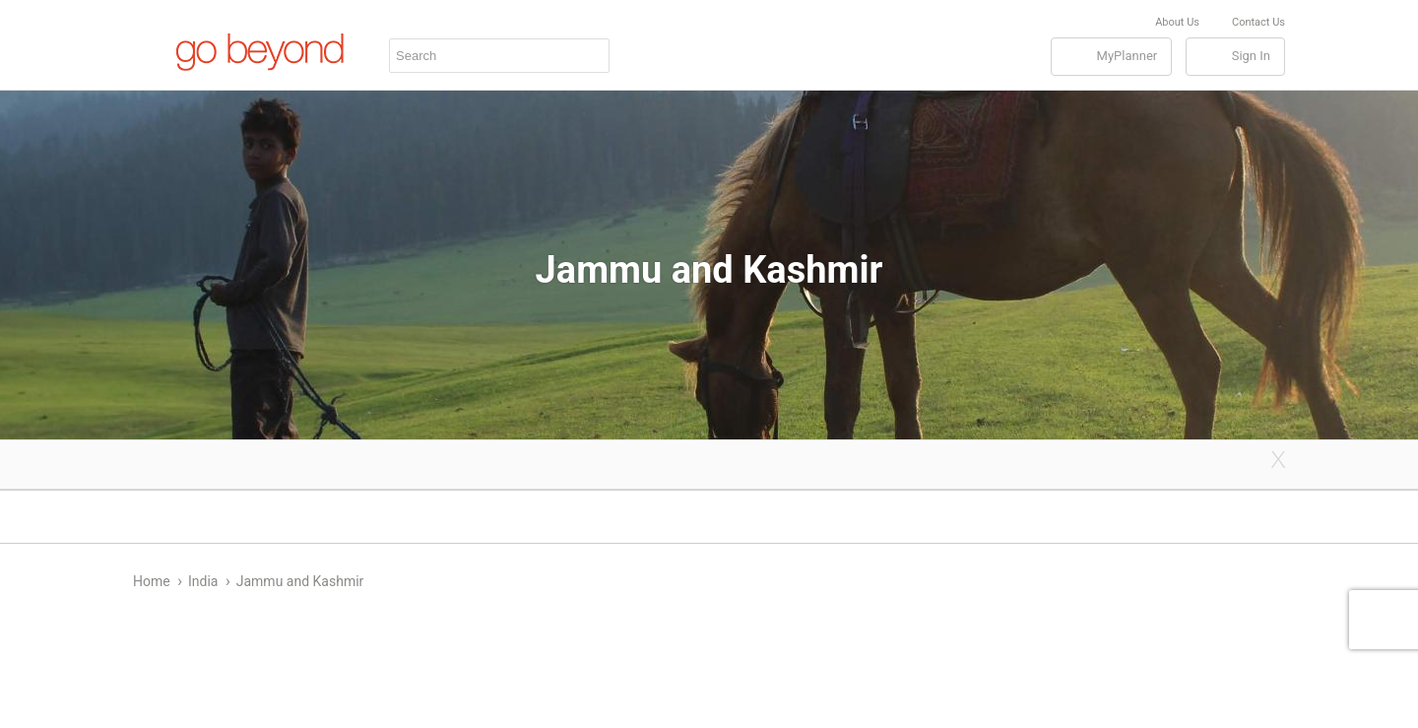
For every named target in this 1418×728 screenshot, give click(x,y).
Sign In (1251, 55)
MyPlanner (1127, 55)
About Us (1177, 22)
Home (151, 581)
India (203, 581)
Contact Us (1258, 22)
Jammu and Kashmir (300, 581)
